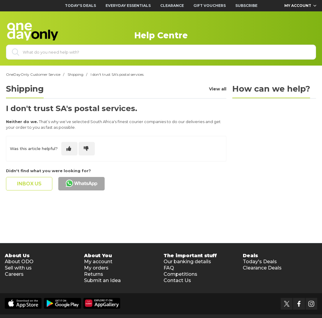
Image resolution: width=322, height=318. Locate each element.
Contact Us (177, 280)
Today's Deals (80, 5)
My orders (96, 268)
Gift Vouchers (209, 5)
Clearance (172, 5)
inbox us (29, 184)
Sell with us (18, 268)
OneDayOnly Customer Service (33, 74)
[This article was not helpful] (87, 148)
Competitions (180, 274)
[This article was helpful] (69, 148)
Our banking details (187, 261)
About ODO (19, 261)
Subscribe (246, 5)
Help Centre (161, 35)
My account (98, 261)
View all (217, 89)
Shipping (75, 74)
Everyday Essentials (128, 5)
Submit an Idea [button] (102, 280)
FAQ (169, 268)
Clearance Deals (262, 268)
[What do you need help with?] (161, 52)
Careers (14, 274)
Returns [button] (93, 274)
